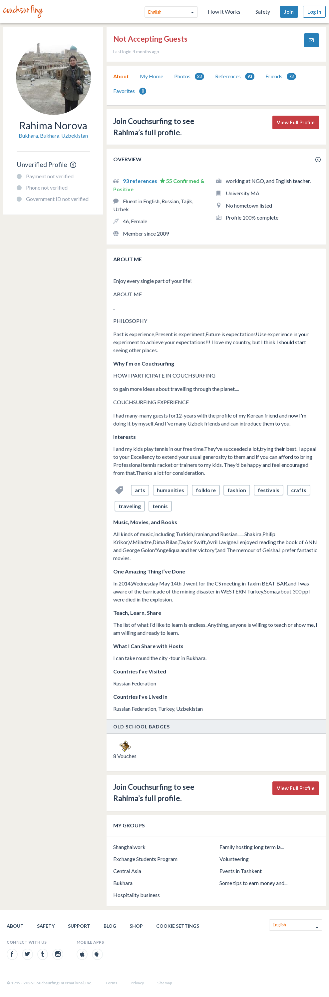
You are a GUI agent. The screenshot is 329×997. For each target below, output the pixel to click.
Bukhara (123, 883)
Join (289, 12)
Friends (280, 76)
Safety (262, 11)
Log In (314, 12)
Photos (189, 76)
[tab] (121, 76)
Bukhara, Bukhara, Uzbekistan (53, 135)
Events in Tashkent (240, 871)
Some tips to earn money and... (253, 883)
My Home (151, 76)
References (234, 76)
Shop (136, 926)
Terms (111, 982)
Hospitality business (136, 895)
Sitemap (164, 982)
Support (79, 926)
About (121, 76)
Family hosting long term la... (251, 847)
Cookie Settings (177, 926)
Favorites (129, 91)
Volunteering (234, 859)
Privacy (137, 982)
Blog (110, 926)
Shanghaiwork (129, 847)
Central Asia (127, 871)
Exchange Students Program (145, 859)
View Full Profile (296, 122)
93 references (140, 181)
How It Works (224, 11)
